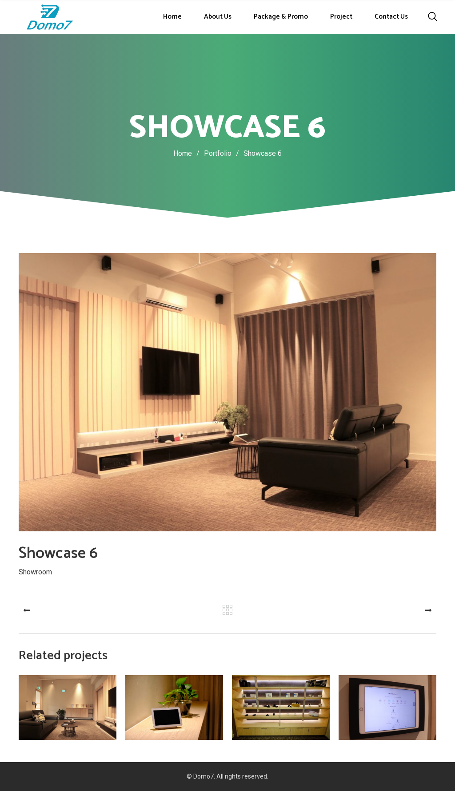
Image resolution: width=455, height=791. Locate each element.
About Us (217, 16)
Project (341, 16)
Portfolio (223, 153)
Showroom (35, 571)
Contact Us (391, 16)
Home (172, 16)
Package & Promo (281, 16)
